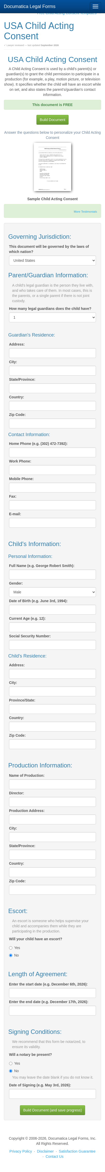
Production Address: (27, 811)
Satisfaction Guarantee (77, 1151)
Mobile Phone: (21, 479)
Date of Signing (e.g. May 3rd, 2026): (40, 1085)
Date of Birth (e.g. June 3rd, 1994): (38, 601)
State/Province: (22, 379)
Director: (16, 793)
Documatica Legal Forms (29, 6)
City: (13, 362)
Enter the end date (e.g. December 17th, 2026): (48, 1002)
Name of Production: (27, 775)
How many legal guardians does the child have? (50, 309)
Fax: (13, 496)
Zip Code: (17, 415)
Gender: (16, 583)
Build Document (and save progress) (52, 1110)
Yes (14, 948)
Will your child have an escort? (35, 939)
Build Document (52, 120)
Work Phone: (20, 461)
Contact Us (54, 1156)
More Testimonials (85, 211)
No (14, 955)
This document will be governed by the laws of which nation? (49, 249)
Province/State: (22, 700)
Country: (16, 397)
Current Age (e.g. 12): (27, 618)
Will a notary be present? (30, 1054)
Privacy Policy (21, 1151)
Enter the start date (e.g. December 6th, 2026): (48, 984)
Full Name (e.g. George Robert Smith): (42, 566)
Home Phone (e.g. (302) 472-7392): (38, 444)
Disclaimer (45, 1151)
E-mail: (15, 514)
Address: (17, 344)
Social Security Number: (30, 636)
